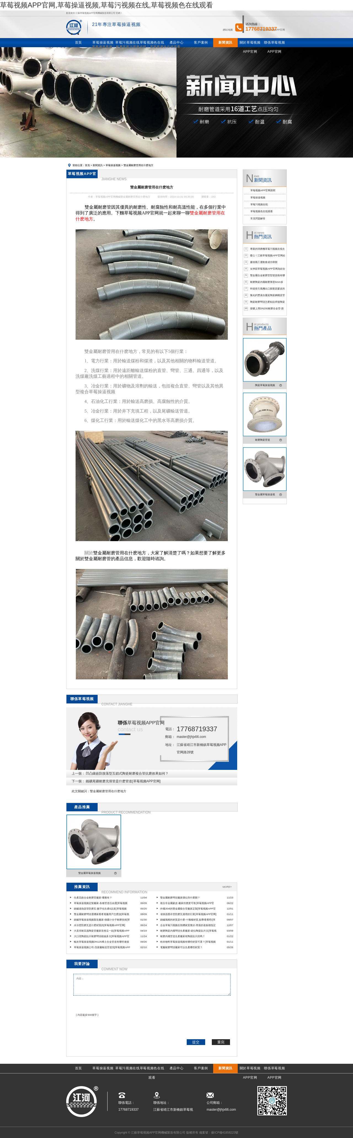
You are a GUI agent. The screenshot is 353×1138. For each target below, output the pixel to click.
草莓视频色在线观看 (261, 211)
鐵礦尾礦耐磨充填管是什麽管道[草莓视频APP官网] (123, 781)
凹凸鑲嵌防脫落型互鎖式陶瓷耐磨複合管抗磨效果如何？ (127, 773)
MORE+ (227, 887)
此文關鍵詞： (81, 791)
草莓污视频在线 (259, 204)
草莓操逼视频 (113, 165)
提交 (195, 1042)
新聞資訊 (98, 165)
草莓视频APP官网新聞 (263, 190)
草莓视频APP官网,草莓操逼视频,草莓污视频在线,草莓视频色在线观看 (106, 5)
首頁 (87, 165)
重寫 (220, 1042)
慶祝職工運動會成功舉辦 (263, 262)
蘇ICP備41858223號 (224, 1132)
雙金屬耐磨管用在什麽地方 (108, 791)
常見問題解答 (257, 218)
